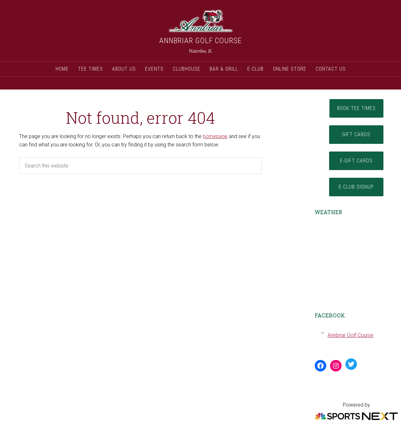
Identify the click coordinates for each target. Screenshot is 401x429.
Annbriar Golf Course (200, 40)
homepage (215, 136)
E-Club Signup (356, 187)
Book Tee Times (356, 108)
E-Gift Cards (356, 161)
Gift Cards (356, 134)
